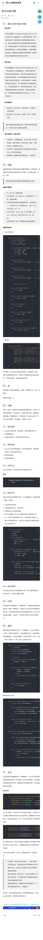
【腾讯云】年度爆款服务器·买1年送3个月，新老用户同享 (21, 919)
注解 (4, 928)
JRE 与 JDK (36, 928)
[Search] (39, 2)
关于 (40, 21)
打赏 (40, 11)
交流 (40, 17)
